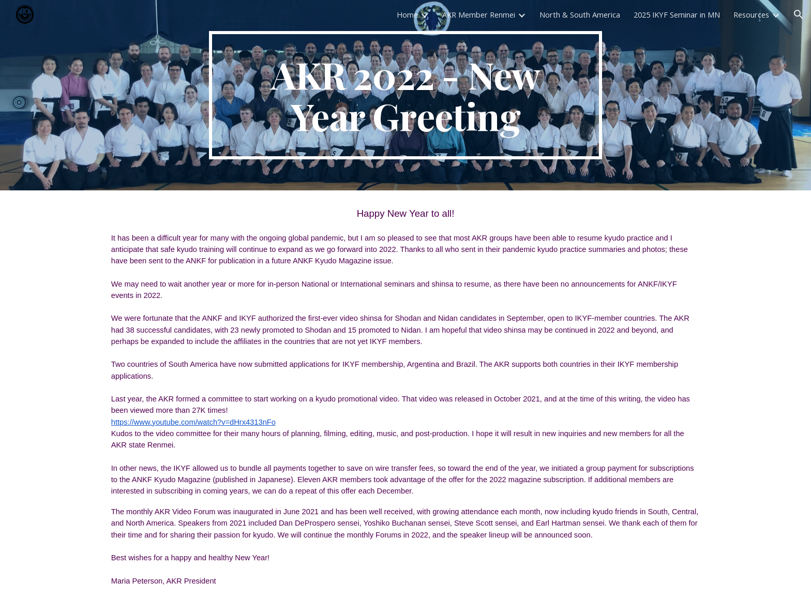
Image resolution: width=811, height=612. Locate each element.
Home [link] (407, 14)
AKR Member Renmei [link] (478, 14)
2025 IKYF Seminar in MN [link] (677, 14)
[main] (405, 95)
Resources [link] (751, 14)
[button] (798, 14)
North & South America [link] (579, 14)
